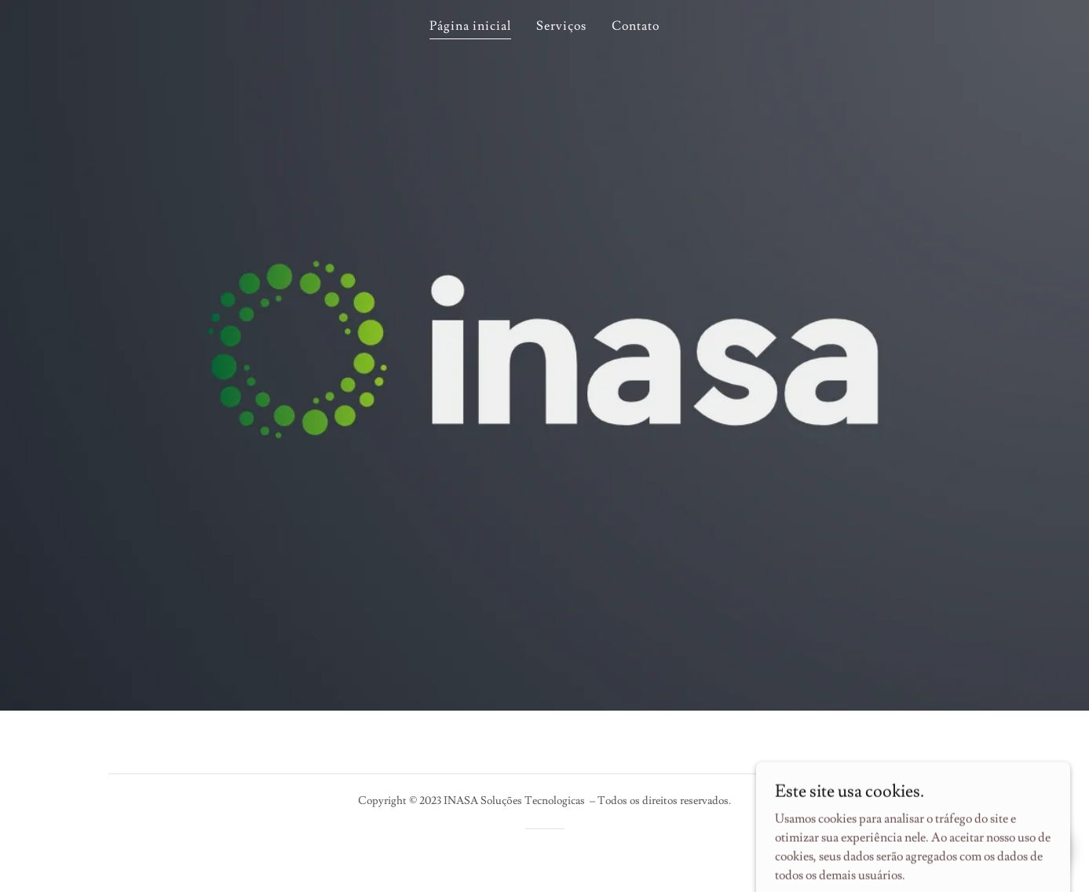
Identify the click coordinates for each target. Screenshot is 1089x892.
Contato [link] (636, 26)
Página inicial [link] (470, 26)
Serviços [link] (561, 26)
